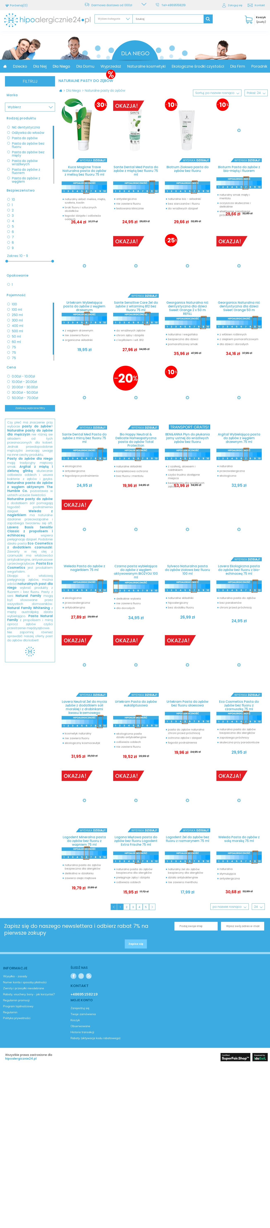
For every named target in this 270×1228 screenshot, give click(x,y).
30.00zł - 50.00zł (25, 392)
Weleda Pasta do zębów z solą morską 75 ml (238, 841)
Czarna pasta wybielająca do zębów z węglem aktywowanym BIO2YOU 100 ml (136, 571)
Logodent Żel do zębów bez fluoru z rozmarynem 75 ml (187, 843)
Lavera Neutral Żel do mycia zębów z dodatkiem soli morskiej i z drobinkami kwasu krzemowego (84, 707)
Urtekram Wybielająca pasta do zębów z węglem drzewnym (84, 305)
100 (14, 304)
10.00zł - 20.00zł (24, 382)
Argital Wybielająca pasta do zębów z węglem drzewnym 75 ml (239, 439)
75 (14, 347)
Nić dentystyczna (26, 127)
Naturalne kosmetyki (174, 66)
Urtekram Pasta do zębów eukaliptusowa (136, 705)
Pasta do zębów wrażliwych (25, 162)
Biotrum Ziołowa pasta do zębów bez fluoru (187, 169)
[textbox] (168, 18)
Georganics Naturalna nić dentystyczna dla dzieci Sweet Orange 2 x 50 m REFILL (187, 307)
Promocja (26, 66)
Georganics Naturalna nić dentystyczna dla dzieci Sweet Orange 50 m (238, 307)
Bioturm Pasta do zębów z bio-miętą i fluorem (239, 169)
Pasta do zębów (25, 138)
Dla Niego (89, 66)
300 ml (17, 320)
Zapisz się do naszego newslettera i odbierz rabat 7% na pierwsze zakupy (76, 934)
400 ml (17, 325)
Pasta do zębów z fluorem (26, 171)
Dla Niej (67, 66)
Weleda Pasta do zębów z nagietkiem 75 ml (84, 569)
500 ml (17, 331)
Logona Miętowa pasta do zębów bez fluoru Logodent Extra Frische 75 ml (135, 843)
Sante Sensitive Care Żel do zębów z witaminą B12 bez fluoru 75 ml (136, 305)
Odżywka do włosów (28, 132)
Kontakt (260, 5)
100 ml (17, 309)
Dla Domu (113, 66)
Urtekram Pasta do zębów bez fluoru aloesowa (187, 705)
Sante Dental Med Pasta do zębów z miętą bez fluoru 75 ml (136, 171)
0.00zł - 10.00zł (23, 376)
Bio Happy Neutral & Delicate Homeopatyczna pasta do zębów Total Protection (135, 439)
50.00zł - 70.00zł (25, 398)
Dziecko (48, 66)
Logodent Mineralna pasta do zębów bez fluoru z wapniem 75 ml (84, 841)
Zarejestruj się (23, 669)
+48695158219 (176, 5)
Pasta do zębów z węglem (26, 180)
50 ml (16, 336)
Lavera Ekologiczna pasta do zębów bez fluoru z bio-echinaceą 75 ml (239, 571)
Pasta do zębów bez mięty (28, 154)
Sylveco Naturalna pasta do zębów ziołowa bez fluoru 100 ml (187, 571)
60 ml (16, 342)
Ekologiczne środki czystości (226, 66)
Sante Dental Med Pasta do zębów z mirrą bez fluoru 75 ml (84, 439)
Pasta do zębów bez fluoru (28, 145)
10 (13, 199)
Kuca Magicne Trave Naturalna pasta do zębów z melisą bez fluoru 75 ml (84, 171)
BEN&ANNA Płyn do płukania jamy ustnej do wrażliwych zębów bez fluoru (187, 439)
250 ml (17, 315)
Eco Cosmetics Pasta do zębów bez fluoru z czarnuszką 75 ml (239, 705)
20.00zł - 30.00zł (25, 387)
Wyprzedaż (138, 66)
